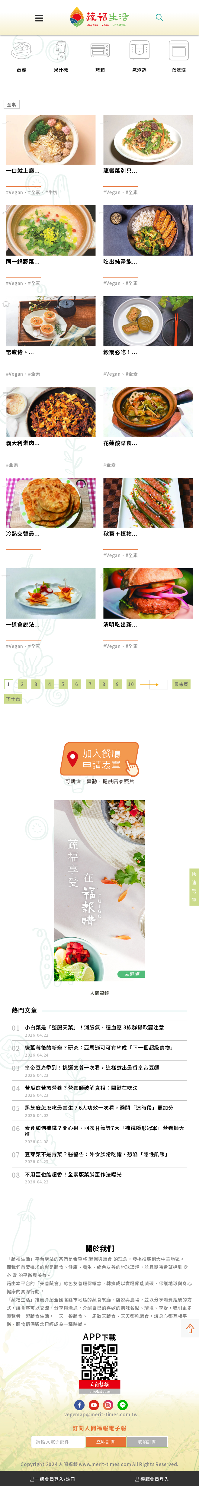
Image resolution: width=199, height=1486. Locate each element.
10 (131, 684)
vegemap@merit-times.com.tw (101, 1414)
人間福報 (99, 993)
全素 (12, 104)
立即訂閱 (121, 1441)
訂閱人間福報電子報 (99, 1428)
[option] (21, 60)
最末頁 (181, 684)
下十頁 (13, 698)
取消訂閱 (152, 1441)
